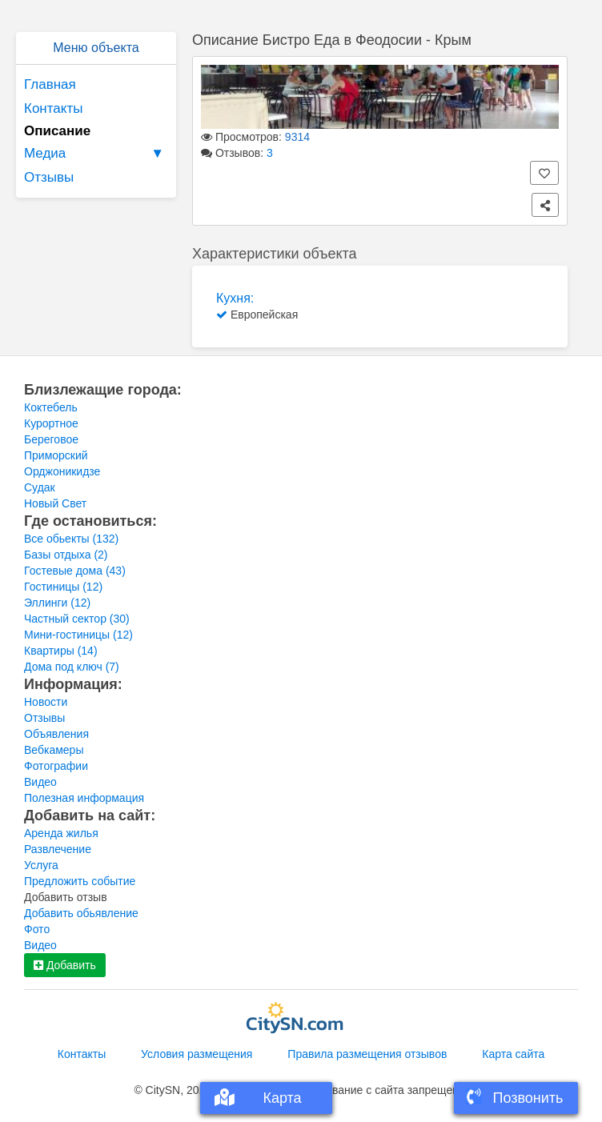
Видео (40, 781)
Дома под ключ (71, 666)
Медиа (96, 154)
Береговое (51, 439)
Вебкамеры (53, 749)
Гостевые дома (75, 570)
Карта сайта (513, 1054)
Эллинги (57, 602)
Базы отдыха (66, 554)
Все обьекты (71, 538)
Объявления (56, 733)
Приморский (56, 455)
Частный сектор (77, 618)
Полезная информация (84, 797)
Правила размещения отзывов (367, 1054)
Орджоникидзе (62, 471)
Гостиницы (63, 586)
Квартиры (61, 650)
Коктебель (51, 407)
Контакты (53, 108)
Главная (50, 84)
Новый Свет (55, 503)
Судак (39, 487)
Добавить (65, 965)
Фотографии (56, 765)
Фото (37, 929)
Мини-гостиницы (78, 634)
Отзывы (49, 177)
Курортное (51, 423)
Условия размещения (196, 1054)
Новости (45, 701)
